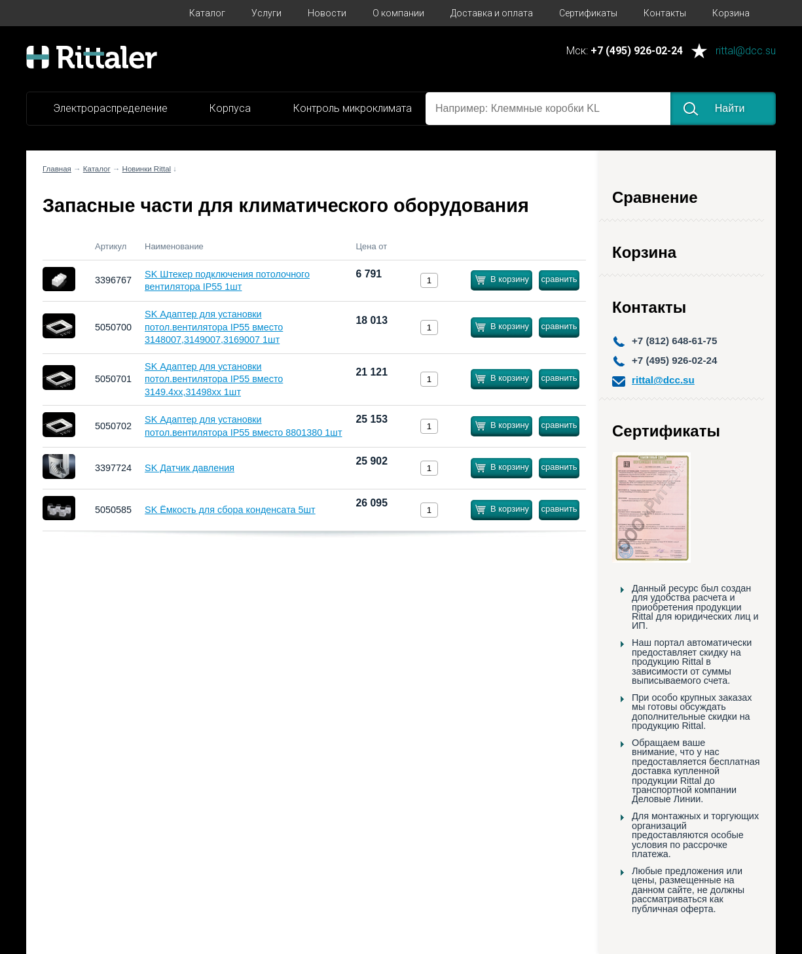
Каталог (207, 13)
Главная (57, 169)
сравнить (559, 279)
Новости (327, 13)
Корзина (731, 13)
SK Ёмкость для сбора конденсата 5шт (230, 509)
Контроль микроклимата (352, 108)
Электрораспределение (110, 108)
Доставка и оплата (491, 13)
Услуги (266, 13)
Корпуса (230, 108)
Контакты (665, 13)
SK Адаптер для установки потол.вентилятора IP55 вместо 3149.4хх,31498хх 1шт (214, 379)
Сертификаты (588, 13)
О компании (398, 13)
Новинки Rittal (147, 169)
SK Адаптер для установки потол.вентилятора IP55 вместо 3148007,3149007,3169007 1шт (214, 327)
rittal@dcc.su (746, 51)
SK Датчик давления (189, 468)
